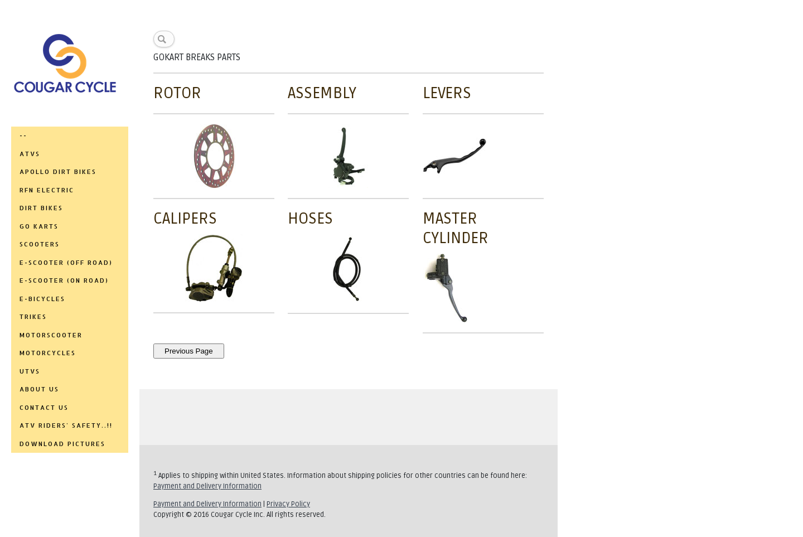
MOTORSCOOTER (51, 335)
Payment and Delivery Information (207, 486)
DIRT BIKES (41, 208)
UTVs (30, 371)
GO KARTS (39, 226)
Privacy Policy (288, 504)
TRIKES (33, 317)
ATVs (30, 154)
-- (23, 135)
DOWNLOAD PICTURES (62, 444)
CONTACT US (44, 408)
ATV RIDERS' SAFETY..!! (66, 425)
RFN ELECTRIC (47, 190)
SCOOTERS (40, 244)
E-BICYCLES (42, 299)
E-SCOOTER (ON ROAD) (64, 280)
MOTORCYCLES (48, 353)
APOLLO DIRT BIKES (58, 172)
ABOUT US (39, 389)
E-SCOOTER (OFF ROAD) (66, 263)
